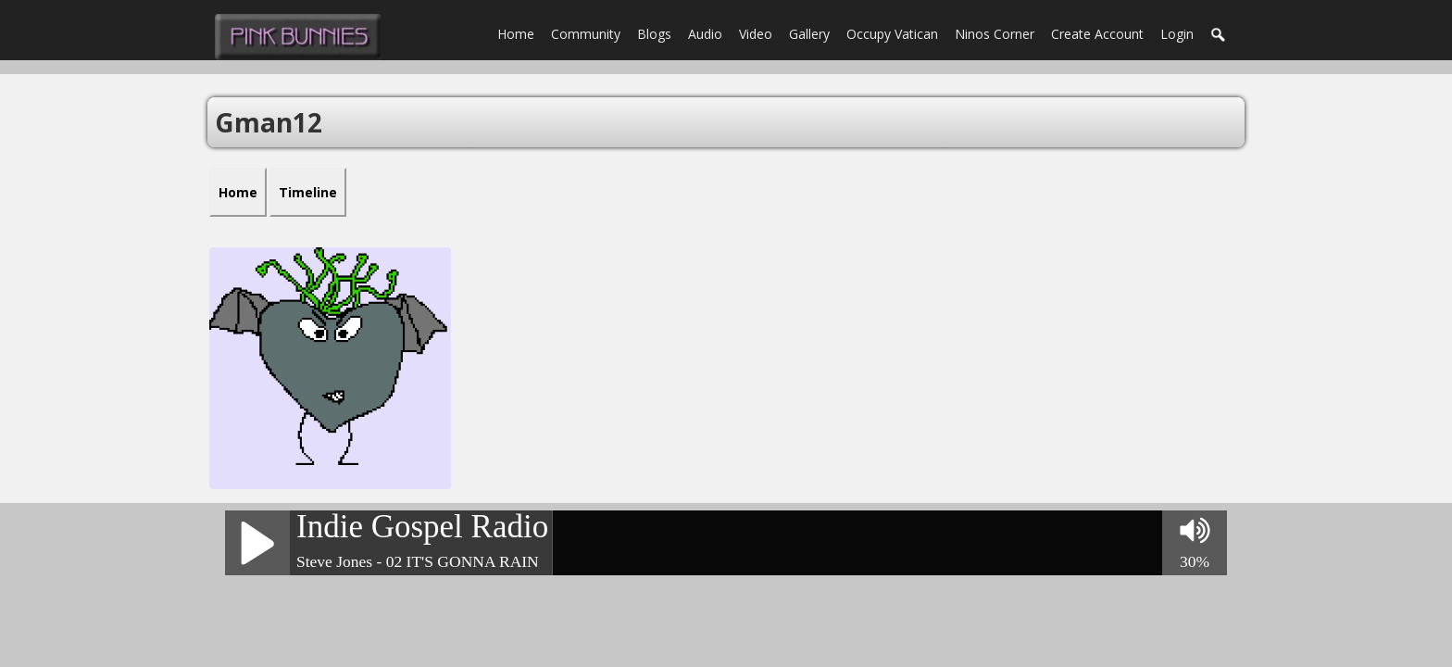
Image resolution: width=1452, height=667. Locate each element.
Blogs (654, 34)
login (1177, 34)
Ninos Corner (994, 34)
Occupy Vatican (892, 34)
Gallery (809, 34)
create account (1097, 34)
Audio (705, 34)
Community (585, 34)
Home (515, 34)
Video (755, 34)
